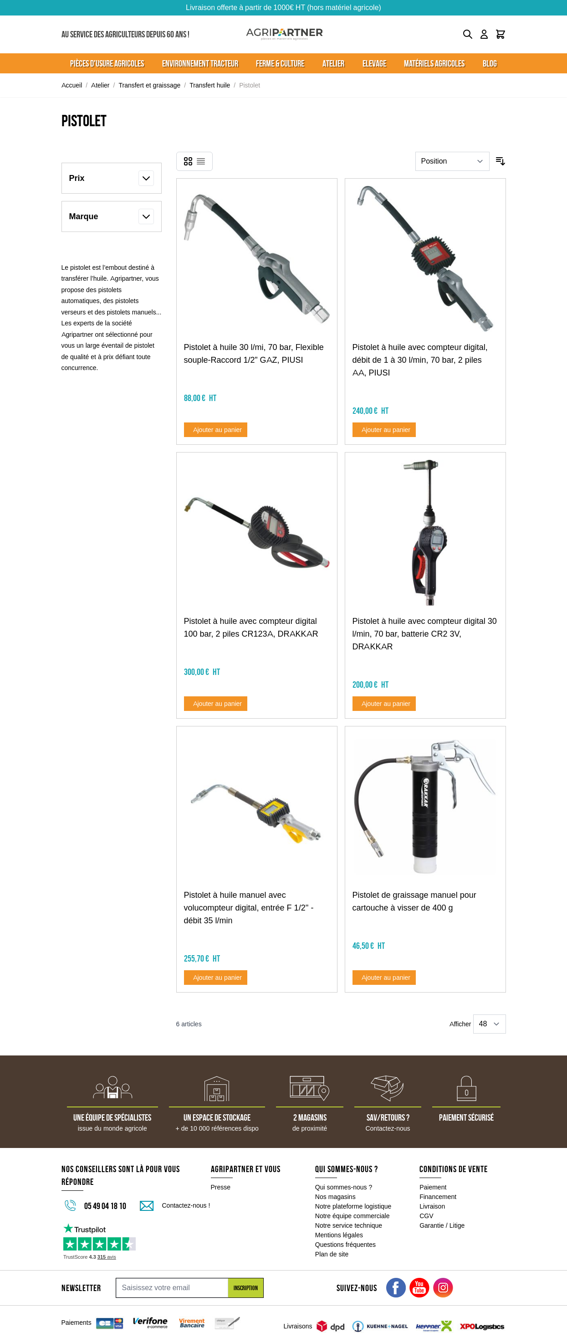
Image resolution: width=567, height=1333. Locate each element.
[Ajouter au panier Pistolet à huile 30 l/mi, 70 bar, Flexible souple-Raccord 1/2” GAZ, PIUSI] (216, 429)
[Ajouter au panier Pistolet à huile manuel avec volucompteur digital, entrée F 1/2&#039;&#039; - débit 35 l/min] (216, 977)
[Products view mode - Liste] (200, 161)
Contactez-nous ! (186, 1205)
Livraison (432, 1206)
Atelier (100, 85)
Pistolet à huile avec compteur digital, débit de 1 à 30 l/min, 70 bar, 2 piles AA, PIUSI (420, 360)
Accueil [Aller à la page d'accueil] (71, 85)
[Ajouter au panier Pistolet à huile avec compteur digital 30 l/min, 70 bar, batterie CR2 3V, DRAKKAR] (384, 703)
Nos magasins (335, 1197)
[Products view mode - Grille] (188, 161)
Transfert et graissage (149, 85)
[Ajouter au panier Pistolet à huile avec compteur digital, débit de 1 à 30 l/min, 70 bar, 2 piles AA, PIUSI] (384, 429)
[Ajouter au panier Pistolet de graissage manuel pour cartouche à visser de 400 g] (384, 977)
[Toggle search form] (467, 34)
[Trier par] (452, 161)
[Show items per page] (489, 1024)
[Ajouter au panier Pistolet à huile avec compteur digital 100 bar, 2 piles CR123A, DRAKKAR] (216, 703)
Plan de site (331, 1254)
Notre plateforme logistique (353, 1206)
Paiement (432, 1187)
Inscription (246, 1288)
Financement (437, 1197)
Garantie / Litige (442, 1225)
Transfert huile (209, 85)
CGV (426, 1216)
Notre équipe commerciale (352, 1216)
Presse (221, 1187)
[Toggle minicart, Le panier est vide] (500, 34)
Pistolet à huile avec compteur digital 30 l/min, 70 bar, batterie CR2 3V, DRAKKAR (424, 634)
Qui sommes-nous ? (344, 1187)
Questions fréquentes (345, 1244)
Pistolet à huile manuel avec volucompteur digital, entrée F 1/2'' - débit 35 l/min (249, 908)
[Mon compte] (484, 34)
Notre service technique (348, 1225)
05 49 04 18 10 (105, 1206)
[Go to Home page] (284, 34)
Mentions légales (339, 1235)
